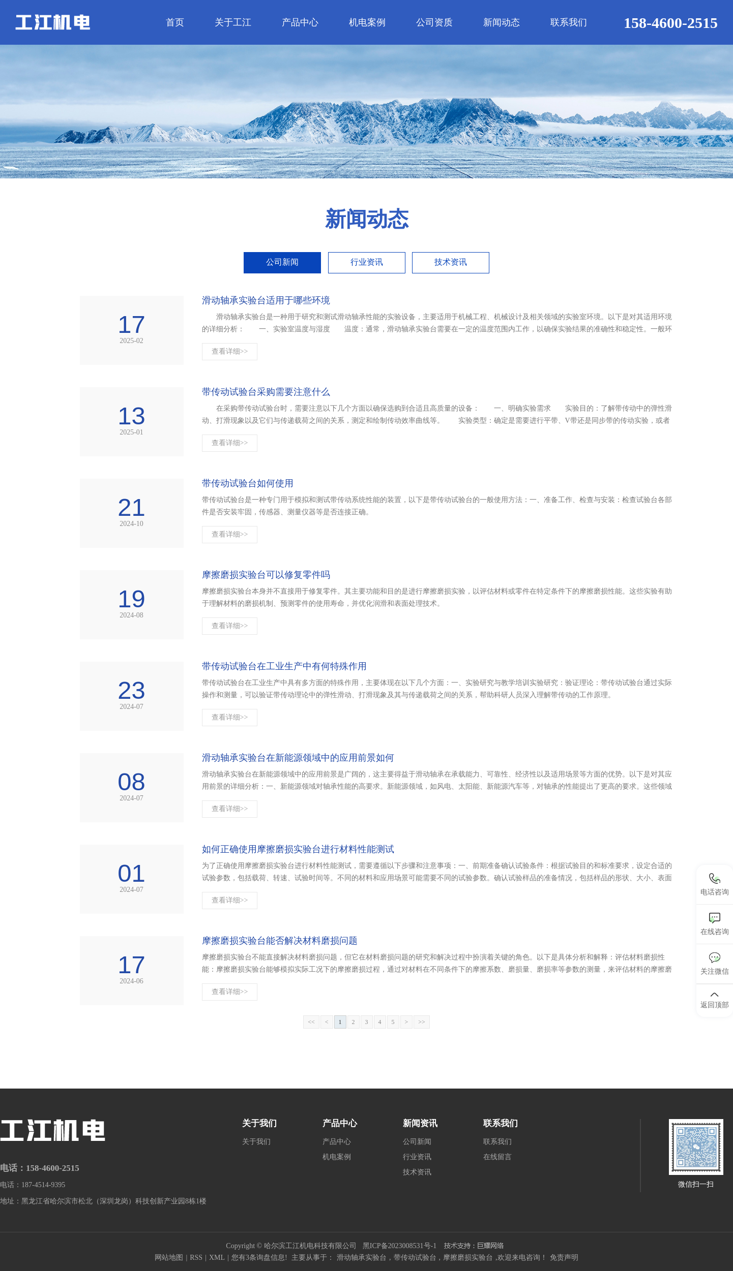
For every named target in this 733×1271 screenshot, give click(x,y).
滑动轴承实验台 (362, 1257)
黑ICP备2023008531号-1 (399, 1246)
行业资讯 (366, 262)
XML (217, 1257)
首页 (175, 22)
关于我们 (256, 1141)
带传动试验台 (415, 1257)
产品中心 (300, 22)
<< (311, 1022)
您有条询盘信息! (259, 1257)
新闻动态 (501, 22)
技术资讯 (450, 262)
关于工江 (233, 22)
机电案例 (367, 22)
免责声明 (564, 1257)
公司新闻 (282, 262)
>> (421, 1022)
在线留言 (497, 1157)
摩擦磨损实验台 (468, 1257)
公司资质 (434, 22)
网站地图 (169, 1257)
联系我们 (568, 22)
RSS (196, 1257)
